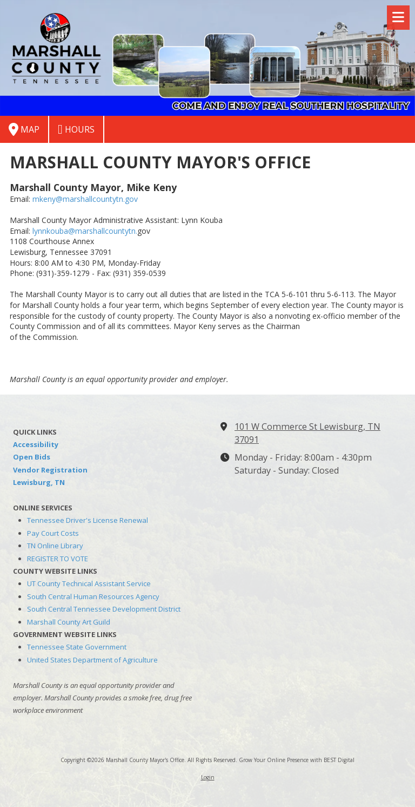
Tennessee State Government (76, 647)
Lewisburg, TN (39, 482)
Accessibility (35, 444)
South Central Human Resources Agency (93, 596)
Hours (76, 129)
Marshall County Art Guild (68, 622)
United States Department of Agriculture (92, 660)
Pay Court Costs (53, 533)
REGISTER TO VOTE (57, 558)
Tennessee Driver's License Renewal (87, 520)
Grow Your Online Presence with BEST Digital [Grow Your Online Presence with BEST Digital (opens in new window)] (296, 760)
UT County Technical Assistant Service (89, 583)
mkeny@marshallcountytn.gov (85, 199)
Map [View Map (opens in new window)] (24, 129)
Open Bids (31, 457)
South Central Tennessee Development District (103, 609)
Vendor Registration (50, 470)
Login (208, 777)
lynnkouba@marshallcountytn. (84, 231)
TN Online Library (55, 545)
